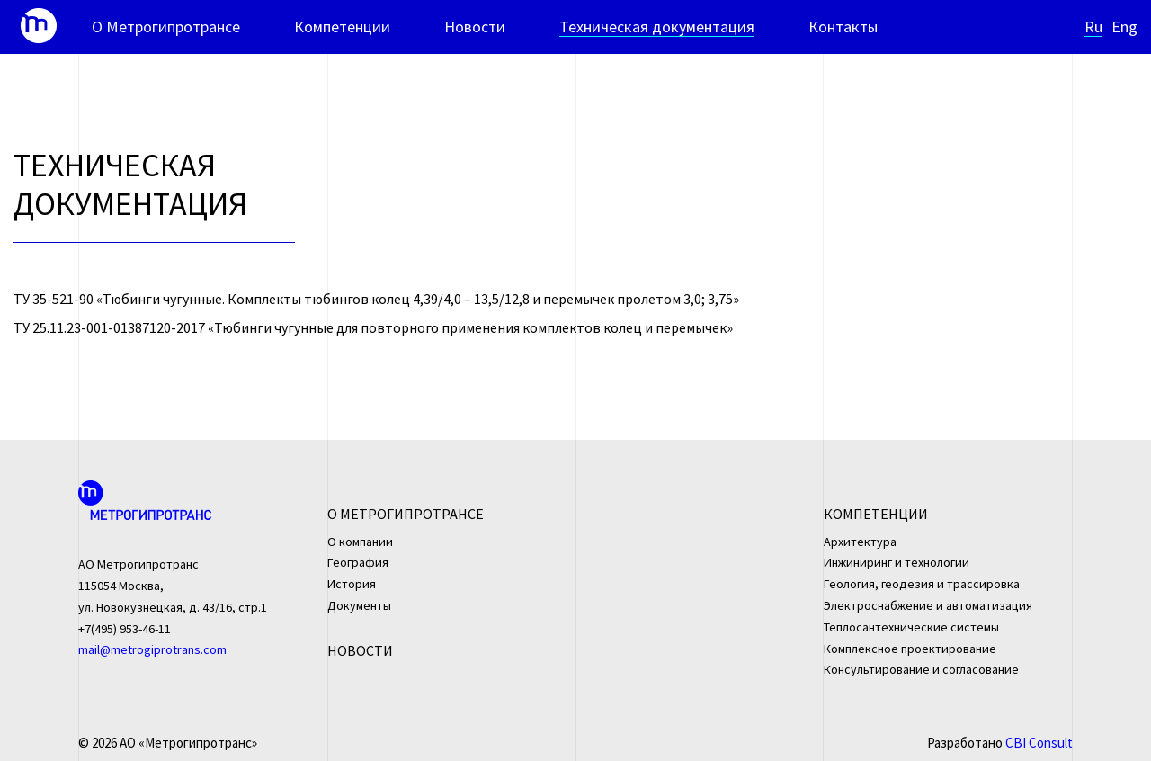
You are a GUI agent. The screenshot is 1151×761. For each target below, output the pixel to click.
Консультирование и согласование (921, 669)
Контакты (843, 27)
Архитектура (860, 541)
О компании (360, 541)
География (357, 562)
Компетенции (342, 27)
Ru (1093, 27)
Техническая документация (656, 27)
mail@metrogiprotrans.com (152, 649)
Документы (359, 605)
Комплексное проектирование (910, 648)
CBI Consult (1039, 742)
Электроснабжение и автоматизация (928, 605)
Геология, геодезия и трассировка (922, 584)
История (351, 584)
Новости (474, 27)
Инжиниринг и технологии (896, 562)
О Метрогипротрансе (166, 27)
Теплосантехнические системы (911, 627)
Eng (1124, 27)
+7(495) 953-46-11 (124, 629)
